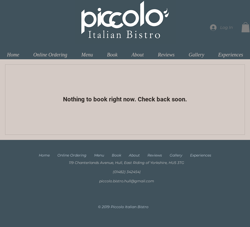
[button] (245, 27)
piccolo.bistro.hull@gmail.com (126, 181)
